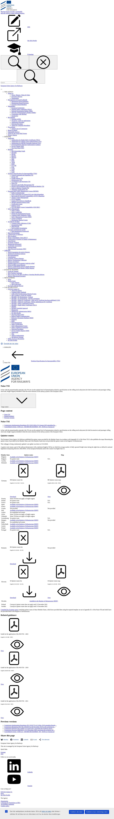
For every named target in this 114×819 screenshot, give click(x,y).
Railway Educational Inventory (17, 276)
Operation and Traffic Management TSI (22, 185)
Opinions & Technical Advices (16, 254)
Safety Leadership (16, 212)
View (62, 496)
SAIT (13, 172)
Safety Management (13, 209)
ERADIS (14, 152)
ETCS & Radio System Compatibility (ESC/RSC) (25, 207)
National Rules (12, 247)
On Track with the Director (15, 286)
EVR (12, 167)
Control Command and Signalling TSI (22, 175)
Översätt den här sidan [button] (11, 343)
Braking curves (15, 205)
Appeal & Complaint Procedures (20, 125)
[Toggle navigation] (1, 89)
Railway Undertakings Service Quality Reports (21, 266)
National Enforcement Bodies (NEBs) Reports (21, 268)
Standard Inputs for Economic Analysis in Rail (21, 263)
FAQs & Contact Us (13, 289)
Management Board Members (19, 101)
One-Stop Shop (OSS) (17, 148)
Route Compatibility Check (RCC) (18, 237)
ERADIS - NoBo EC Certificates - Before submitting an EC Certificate (31, 302)
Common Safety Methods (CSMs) (21, 215)
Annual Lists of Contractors (19, 128)
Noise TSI (14, 183)
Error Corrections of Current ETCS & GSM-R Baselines (27, 194)
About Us (10, 93)
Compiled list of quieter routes (9, 609)
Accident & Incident (14, 221)
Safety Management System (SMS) (21, 217)
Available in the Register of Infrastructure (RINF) (24, 457)
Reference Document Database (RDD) (22, 318)
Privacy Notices (12, 135)
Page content (18, 401)
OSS (2, 754)
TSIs (12, 334)
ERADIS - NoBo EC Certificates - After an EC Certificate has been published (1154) (35, 300)
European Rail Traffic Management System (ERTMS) (23, 191)
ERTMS (13, 306)
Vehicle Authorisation (17, 335)
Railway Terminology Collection (17, 260)
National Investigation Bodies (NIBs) (22, 111)
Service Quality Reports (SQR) (20, 330)
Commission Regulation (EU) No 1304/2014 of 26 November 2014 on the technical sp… (29, 727)
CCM (13, 169)
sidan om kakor (46, 811)
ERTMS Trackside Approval (19, 308)
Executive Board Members (19, 104)
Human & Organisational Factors (20, 213)
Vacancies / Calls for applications (20, 120)
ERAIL (13, 154)
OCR (12, 170)
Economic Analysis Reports (16, 258)
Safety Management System (19, 326)
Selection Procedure (17, 124)
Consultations (12, 257)
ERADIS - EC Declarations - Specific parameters (25, 298)
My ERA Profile (16, 313)
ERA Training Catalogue (15, 273)
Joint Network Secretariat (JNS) (17, 249)
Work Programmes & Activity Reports (19, 252)
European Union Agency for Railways (11, 85)
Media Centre (12, 281)
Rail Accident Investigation (19, 228)
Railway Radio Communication (20, 316)
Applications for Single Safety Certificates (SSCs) (25, 140)
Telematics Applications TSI (19, 189)
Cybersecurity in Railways (15, 234)
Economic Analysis (13, 242)
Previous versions (9, 417)
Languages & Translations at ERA (10, 803)
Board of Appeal (12, 130)
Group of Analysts (16, 218)
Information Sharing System (19, 220)
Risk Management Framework (20, 231)
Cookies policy (5, 806)
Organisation (15, 98)
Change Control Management (19, 197)
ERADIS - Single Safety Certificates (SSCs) (24, 305)
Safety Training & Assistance (19, 327)
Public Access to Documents (16, 338)
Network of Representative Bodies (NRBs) (23, 112)
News (9, 279)
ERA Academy (12, 236)
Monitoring (14, 310)
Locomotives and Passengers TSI (20, 181)
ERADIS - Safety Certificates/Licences (22, 303)
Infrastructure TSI (16, 180)
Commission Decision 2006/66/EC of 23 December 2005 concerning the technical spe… (29, 730)
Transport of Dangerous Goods (16, 229)
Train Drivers (11, 241)
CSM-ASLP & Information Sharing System (23, 294)
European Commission (17, 108)
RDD (12, 161)
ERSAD (13, 157)
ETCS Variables (15, 199)
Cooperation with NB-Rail (19, 114)
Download (26, 496)
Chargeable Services (14, 132)
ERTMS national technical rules (20, 202)
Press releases (15, 282)
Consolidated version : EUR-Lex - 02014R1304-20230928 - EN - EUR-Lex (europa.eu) (29, 427)
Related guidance (9, 416)
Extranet (3, 752)
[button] (2, 344)
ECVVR (13, 165)
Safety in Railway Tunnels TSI (20, 188)
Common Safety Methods (18, 292)
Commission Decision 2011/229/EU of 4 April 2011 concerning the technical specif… (28, 728)
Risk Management (16, 322)
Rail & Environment (14, 233)
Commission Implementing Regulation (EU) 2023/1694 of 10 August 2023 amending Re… (30, 425)
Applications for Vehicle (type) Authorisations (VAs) (26, 141)
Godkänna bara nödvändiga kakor (97, 812)
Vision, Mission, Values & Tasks (20, 95)
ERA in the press (16, 284)
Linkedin (17, 772)
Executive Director (16, 96)
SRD (12, 159)
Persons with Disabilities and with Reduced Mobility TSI (27, 186)
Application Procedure (17, 122)
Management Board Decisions (20, 103)
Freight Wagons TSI (17, 178)
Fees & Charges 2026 (17, 146)
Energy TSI (14, 177)
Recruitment (11, 117)
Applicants (11, 138)
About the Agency (16, 290)
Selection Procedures (17, 329)
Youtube (16, 786)
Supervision (14, 332)
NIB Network (15, 226)
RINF (13, 164)
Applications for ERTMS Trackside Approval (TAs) (26, 143)
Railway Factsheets (13, 262)
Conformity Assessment (14, 245)
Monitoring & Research (14, 244)
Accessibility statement (7, 804)
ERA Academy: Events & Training (21, 295)
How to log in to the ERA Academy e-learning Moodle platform (26, 274)
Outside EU (14, 116)
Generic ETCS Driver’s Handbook (21, 201)
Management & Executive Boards (17, 100)
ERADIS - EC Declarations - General (22, 297)
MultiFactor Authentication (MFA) (21, 311)
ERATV (13, 156)
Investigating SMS (16, 225)
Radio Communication (17, 193)
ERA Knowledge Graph (18, 151)
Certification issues (16, 204)
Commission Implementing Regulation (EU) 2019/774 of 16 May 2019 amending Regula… (30, 725)
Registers (10, 149)
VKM (13, 162)
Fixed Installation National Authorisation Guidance (26, 144)
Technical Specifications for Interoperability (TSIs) (22, 173)
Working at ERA (16, 119)
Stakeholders (11, 106)
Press (2, 793)
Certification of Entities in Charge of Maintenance (22, 239)
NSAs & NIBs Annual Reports (16, 265)
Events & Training (13, 271)
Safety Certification (17, 324)
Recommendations (13, 255)
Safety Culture (15, 210)
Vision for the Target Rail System (17, 133)
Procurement (11, 127)
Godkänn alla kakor (76, 812)
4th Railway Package (17, 337)
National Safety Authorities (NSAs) (21, 109)
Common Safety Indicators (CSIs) (21, 223)
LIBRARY (7, 250)
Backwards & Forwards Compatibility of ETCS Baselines (27, 196)
